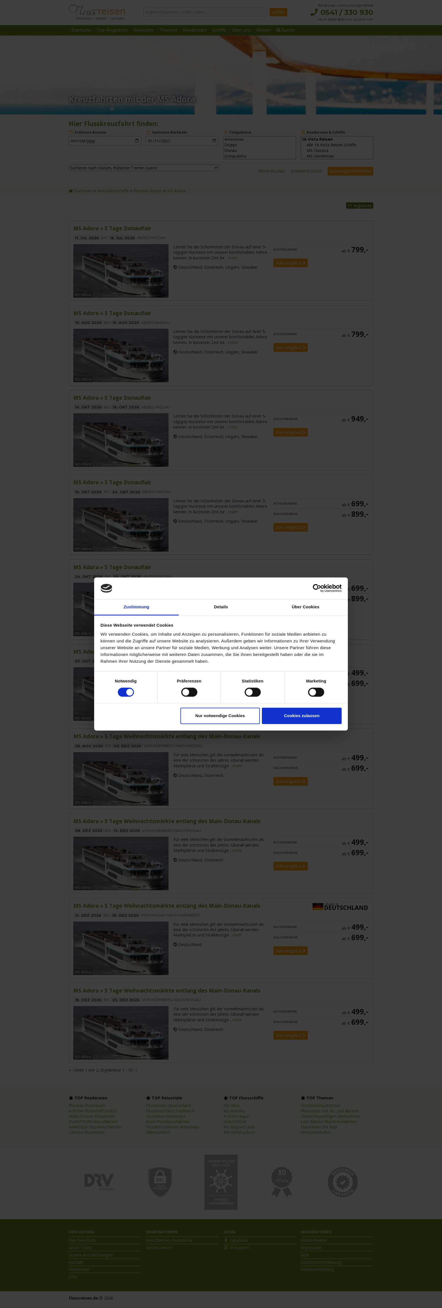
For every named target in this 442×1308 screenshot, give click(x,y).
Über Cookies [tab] (305, 606)
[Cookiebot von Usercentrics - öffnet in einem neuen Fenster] (317, 588)
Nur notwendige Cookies (220, 715)
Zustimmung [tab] (136, 606)
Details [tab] (221, 606)
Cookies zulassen (301, 715)
